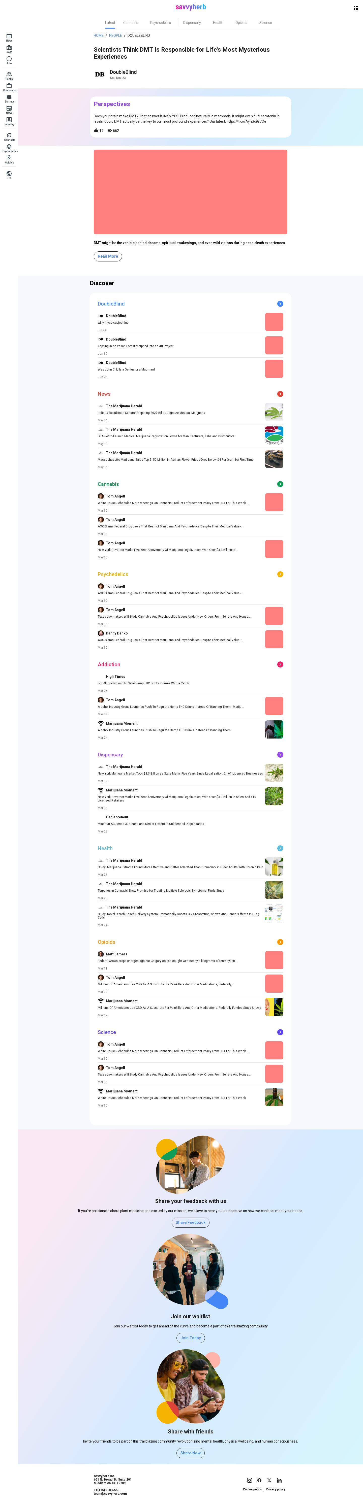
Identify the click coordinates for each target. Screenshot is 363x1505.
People (115, 36)
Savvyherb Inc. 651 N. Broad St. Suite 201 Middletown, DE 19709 (113, 1479)
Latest (110, 23)
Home (99, 36)
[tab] (110, 23)
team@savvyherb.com (110, 1493)
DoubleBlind (139, 36)
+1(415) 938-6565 (106, 1490)
